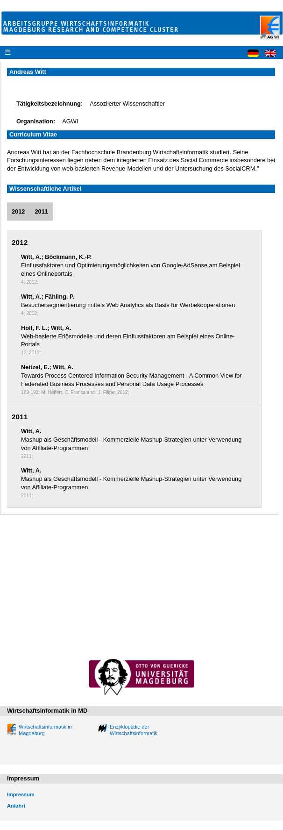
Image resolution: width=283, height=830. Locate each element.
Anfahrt (16, 806)
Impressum (21, 794)
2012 (18, 211)
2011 (41, 211)
